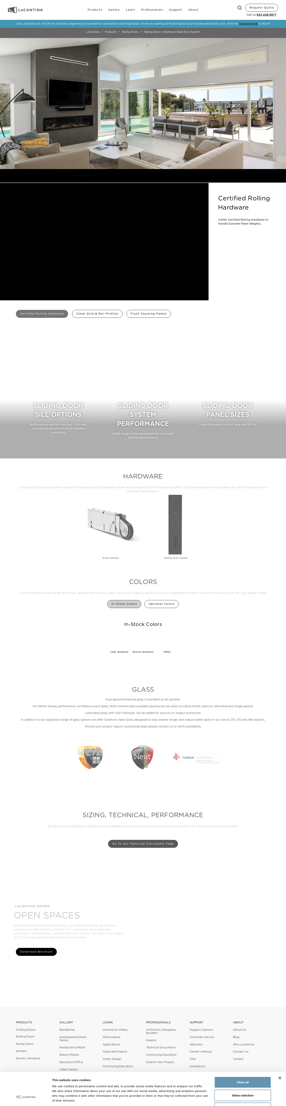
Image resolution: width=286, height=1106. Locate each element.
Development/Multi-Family (73, 1039)
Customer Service (202, 1037)
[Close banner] (279, 1049)
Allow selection (242, 1067)
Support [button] (196, 1022)
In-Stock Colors (124, 604)
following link (248, 23)
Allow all (243, 1054)
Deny (242, 1080)
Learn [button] (108, 1022)
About (193, 10)
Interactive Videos (115, 1030)
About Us (239, 1030)
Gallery (114, 10)
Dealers (151, 1040)
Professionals (152, 10)
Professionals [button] (158, 1022)
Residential (67, 1030)
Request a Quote (34, 142)
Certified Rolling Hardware (42, 313)
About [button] (238, 1022)
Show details (208, 1098)
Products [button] (24, 1022)
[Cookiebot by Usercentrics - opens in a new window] (25, 1098)
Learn (130, 10)
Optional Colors (162, 604)
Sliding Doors (130, 32)
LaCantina (92, 32)
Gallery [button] (66, 1022)
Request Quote (261, 7)
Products (95, 10)
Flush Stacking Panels (149, 313)
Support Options (201, 1030)
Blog (236, 1037)
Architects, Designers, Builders (161, 1031)
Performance (111, 1037)
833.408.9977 (266, 15)
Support (175, 10)
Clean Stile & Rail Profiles (97, 313)
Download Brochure (36, 951)
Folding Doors (26, 1030)
